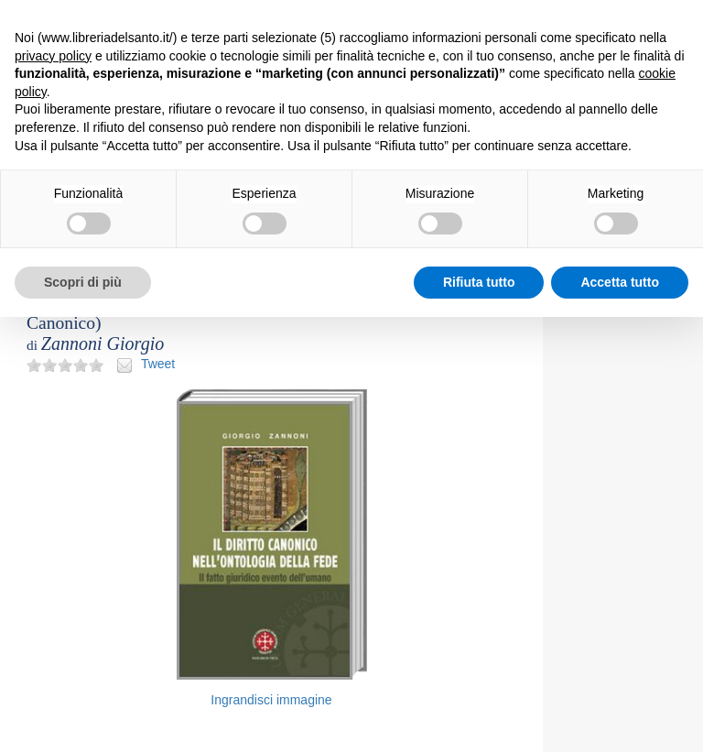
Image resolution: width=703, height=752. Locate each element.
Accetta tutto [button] (619, 282)
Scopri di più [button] (83, 282)
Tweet (158, 363)
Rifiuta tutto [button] (479, 282)
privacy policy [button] (53, 56)
